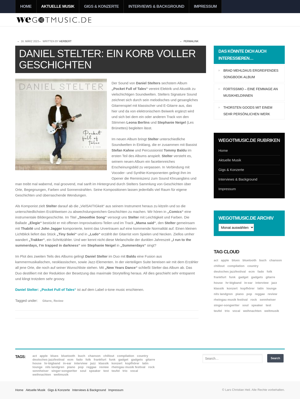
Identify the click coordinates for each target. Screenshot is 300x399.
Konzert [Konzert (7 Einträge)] (232, 288)
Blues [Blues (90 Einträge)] (236, 260)
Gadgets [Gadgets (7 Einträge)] (257, 277)
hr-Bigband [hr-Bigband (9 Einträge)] (233, 282)
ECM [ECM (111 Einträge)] (252, 271)
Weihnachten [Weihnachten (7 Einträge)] (252, 311)
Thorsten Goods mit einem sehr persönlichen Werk (247, 111)
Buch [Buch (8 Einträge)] (262, 260)
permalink (191, 41)
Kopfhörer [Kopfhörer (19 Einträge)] (247, 288)
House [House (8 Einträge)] (218, 282)
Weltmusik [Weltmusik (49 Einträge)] (271, 311)
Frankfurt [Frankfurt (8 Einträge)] (220, 277)
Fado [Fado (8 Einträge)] (261, 271)
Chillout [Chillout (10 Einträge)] (219, 266)
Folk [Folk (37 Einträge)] (269, 271)
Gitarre (47, 301)
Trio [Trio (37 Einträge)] (227, 311)
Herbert (65, 41)
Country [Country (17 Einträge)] (253, 266)
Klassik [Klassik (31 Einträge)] (219, 288)
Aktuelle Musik (58, 6)
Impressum (205, 6)
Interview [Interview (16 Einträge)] (262, 282)
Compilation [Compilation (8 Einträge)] (235, 266)
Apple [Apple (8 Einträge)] (225, 260)
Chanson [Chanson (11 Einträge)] (275, 260)
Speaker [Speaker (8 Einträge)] (257, 305)
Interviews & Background (156, 6)
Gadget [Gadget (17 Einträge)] (243, 277)
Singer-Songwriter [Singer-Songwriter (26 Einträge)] (227, 305)
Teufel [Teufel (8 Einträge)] (218, 311)
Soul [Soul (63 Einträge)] (245, 305)
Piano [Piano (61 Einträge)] (240, 294)
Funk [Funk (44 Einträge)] (232, 277)
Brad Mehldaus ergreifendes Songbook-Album (250, 74)
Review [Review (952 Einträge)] (272, 294)
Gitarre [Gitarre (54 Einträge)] (270, 277)
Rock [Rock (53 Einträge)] (254, 299)
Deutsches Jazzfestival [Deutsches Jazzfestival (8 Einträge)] (230, 271)
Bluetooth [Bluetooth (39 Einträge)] (249, 260)
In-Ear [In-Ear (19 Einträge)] (248, 282)
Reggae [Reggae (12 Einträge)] (260, 294)
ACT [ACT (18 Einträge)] (216, 260)
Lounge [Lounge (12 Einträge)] (271, 288)
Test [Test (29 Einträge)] (268, 305)
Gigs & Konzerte (101, 6)
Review (58, 301)
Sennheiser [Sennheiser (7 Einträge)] (268, 299)
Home (26, 6)
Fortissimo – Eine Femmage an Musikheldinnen (250, 92)
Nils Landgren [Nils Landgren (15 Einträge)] (223, 294)
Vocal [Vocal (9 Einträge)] (236, 311)
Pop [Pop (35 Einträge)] (249, 294)
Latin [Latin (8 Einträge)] (260, 288)
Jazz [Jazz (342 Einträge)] (274, 282)
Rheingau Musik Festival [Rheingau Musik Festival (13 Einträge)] (231, 299)
